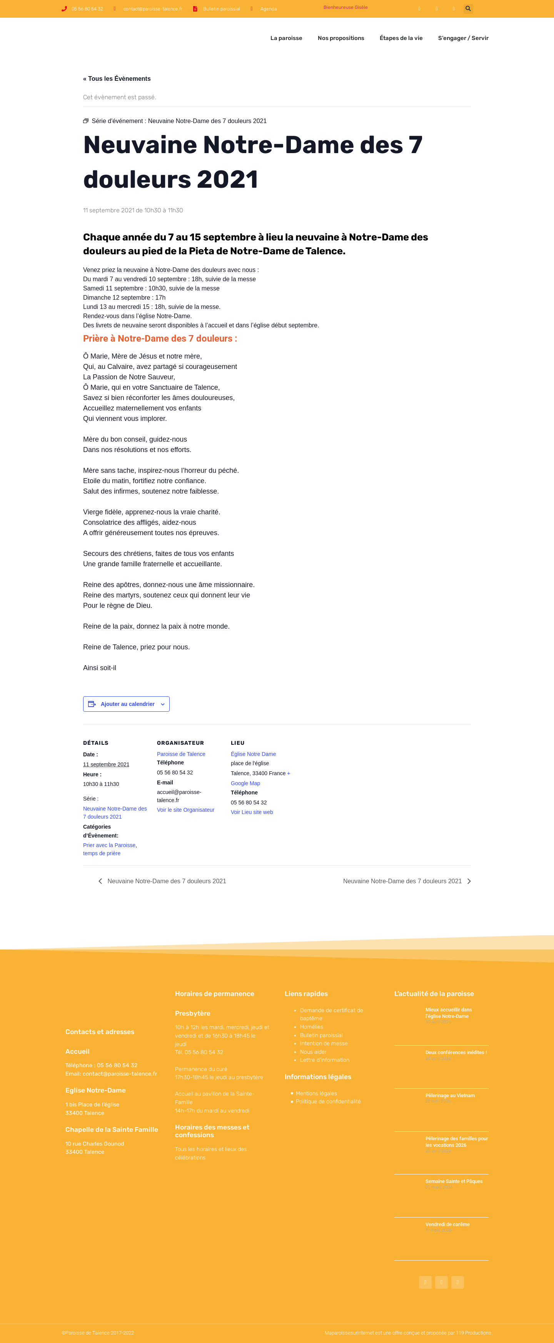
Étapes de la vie (401, 38)
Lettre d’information (324, 1060)
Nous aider (313, 1052)
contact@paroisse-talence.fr (120, 1074)
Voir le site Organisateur (185, 810)
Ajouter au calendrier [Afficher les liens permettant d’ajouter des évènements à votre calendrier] (128, 704)
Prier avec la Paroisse (109, 845)
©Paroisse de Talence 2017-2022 (98, 1333)
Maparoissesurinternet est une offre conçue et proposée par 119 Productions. (408, 1333)
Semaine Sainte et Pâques (454, 1181)
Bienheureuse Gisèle (346, 7)
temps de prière (101, 853)
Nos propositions (341, 38)
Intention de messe (324, 1043)
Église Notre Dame (253, 754)
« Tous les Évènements (117, 78)
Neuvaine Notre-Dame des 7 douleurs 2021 (166, 881)
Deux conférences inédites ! (456, 1052)
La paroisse (286, 38)
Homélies (311, 1027)
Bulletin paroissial (321, 1035)
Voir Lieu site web (252, 812)
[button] (468, 9)
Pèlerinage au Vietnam (450, 1095)
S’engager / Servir (463, 38)
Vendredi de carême (448, 1224)
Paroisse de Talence (181, 754)
